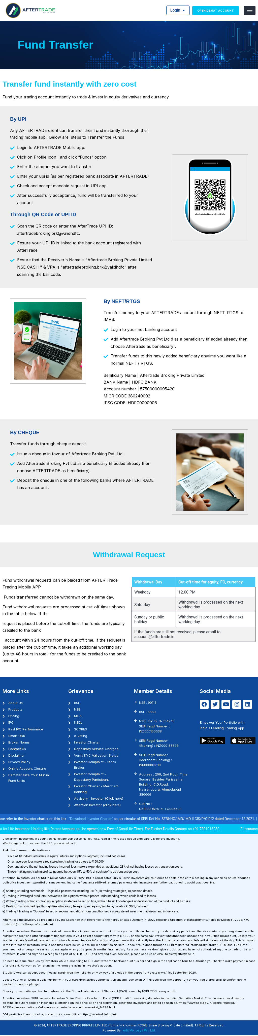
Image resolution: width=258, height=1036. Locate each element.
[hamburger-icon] (249, 10)
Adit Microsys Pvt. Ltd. (139, 1031)
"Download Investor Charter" (100, 820)
